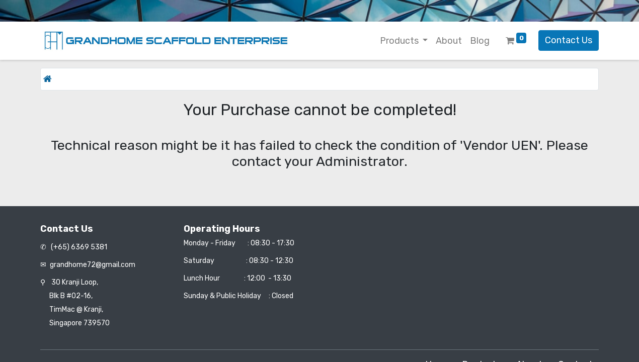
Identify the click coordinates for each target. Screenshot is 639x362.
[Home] (47, 78)
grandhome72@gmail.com (92, 264)
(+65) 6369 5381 (78, 247)
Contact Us (568, 40)
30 (74, 282)
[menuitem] (449, 41)
